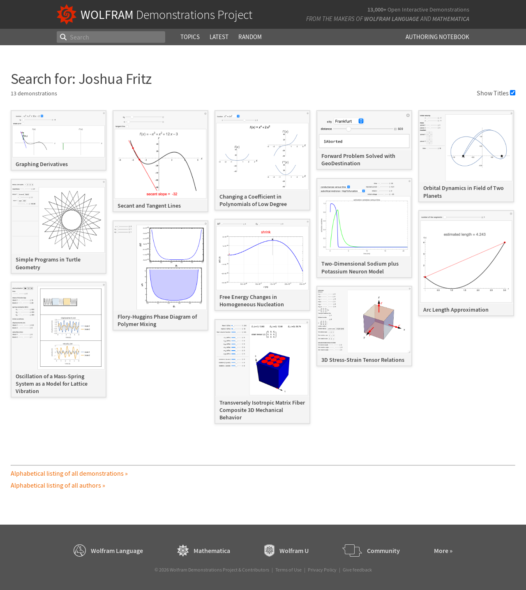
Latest (219, 37)
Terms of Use (288, 570)
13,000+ (376, 9)
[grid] (263, 271)
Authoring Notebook (437, 37)
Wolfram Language (391, 19)
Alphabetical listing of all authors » (58, 485)
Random (250, 37)
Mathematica (450, 19)
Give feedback (357, 570)
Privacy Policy (322, 570)
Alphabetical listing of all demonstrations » (69, 473)
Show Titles (496, 93)
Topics (190, 37)
